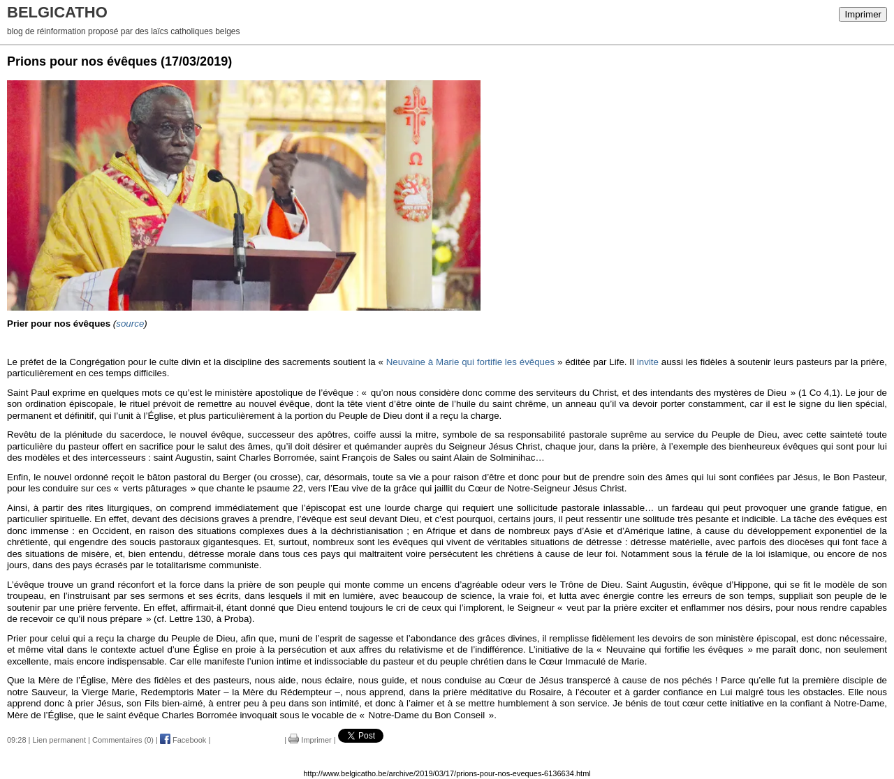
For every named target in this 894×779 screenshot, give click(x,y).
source (130, 323)
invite (648, 362)
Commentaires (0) (123, 740)
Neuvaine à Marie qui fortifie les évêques (470, 362)
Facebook (183, 740)
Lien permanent (59, 740)
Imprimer (862, 14)
